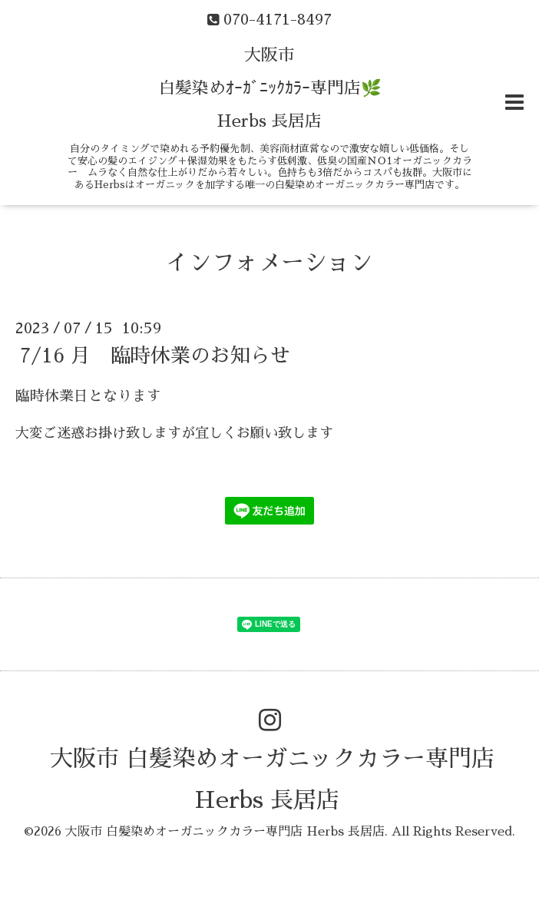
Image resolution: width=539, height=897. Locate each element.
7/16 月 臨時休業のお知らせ (154, 355)
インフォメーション (269, 262)
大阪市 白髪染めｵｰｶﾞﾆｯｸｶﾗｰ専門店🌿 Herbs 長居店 (270, 88)
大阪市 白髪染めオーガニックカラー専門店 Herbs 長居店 (225, 832)
